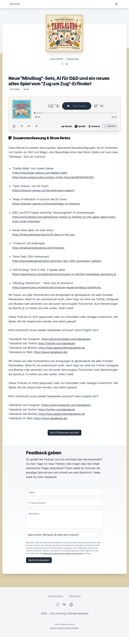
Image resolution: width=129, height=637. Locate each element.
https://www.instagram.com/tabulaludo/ (66, 339)
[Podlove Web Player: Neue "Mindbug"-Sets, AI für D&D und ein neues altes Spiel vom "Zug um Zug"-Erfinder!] (64, 113)
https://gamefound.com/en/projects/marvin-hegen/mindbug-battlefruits (57, 287)
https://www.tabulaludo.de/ (51, 352)
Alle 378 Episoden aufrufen (64, 432)
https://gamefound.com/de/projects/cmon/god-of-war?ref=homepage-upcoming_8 (64, 274)
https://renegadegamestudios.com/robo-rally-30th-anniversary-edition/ (56, 261)
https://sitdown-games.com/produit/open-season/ (43, 190)
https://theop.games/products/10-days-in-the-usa (43, 234)
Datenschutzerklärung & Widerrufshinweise (62, 553)
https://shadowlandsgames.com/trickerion (38, 247)
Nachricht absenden (39, 560)
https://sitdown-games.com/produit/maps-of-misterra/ (46, 203)
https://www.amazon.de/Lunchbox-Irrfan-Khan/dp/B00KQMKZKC (53, 177)
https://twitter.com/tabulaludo (56, 343)
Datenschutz (55, 596)
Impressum (75, 596)
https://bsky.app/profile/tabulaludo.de (61, 347)
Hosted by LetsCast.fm (64, 624)
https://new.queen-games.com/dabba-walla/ (39, 172)
